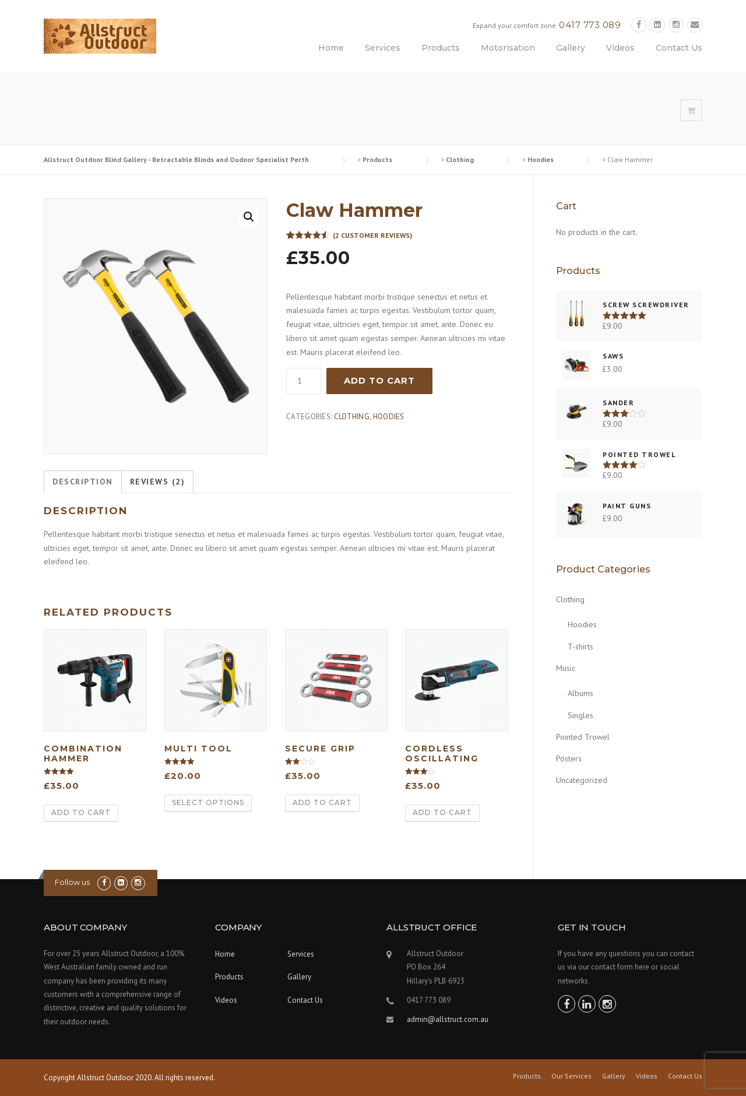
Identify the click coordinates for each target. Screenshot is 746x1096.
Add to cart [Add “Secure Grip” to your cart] (322, 802)
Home (331, 48)
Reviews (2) (157, 481)
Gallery (570, 48)
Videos (620, 48)
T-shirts (580, 646)
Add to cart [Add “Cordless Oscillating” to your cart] (442, 812)
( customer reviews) (372, 235)
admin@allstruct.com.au (447, 1019)
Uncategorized (581, 780)
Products (440, 48)
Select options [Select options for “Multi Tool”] (208, 802)
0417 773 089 (590, 24)
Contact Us (679, 48)
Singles (580, 715)
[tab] (83, 482)
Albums (580, 693)
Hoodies (388, 416)
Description (82, 481)
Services (382, 48)
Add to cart (379, 380)
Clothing (352, 416)
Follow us (72, 882)
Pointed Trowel (583, 737)
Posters (569, 758)
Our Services (571, 1076)
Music (565, 668)
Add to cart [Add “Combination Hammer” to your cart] (81, 812)
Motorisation (508, 48)
